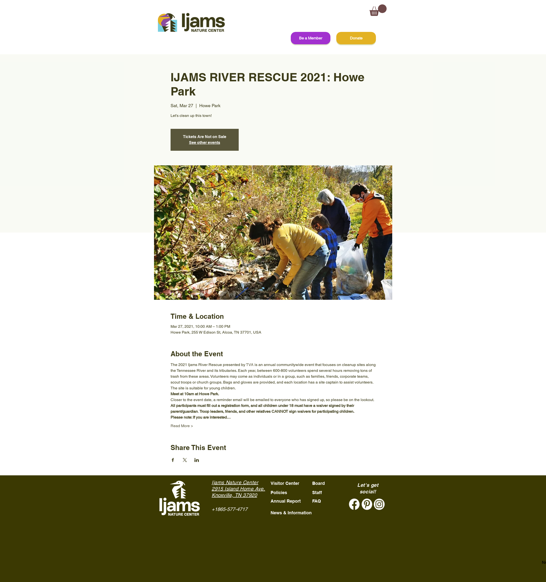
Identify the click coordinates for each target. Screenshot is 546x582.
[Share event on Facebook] (173, 460)
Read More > (182, 425)
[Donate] (356, 38)
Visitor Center (285, 483)
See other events (204, 142)
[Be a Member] (310, 38)
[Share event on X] (184, 460)
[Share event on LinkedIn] (196, 460)
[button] (378, 10)
